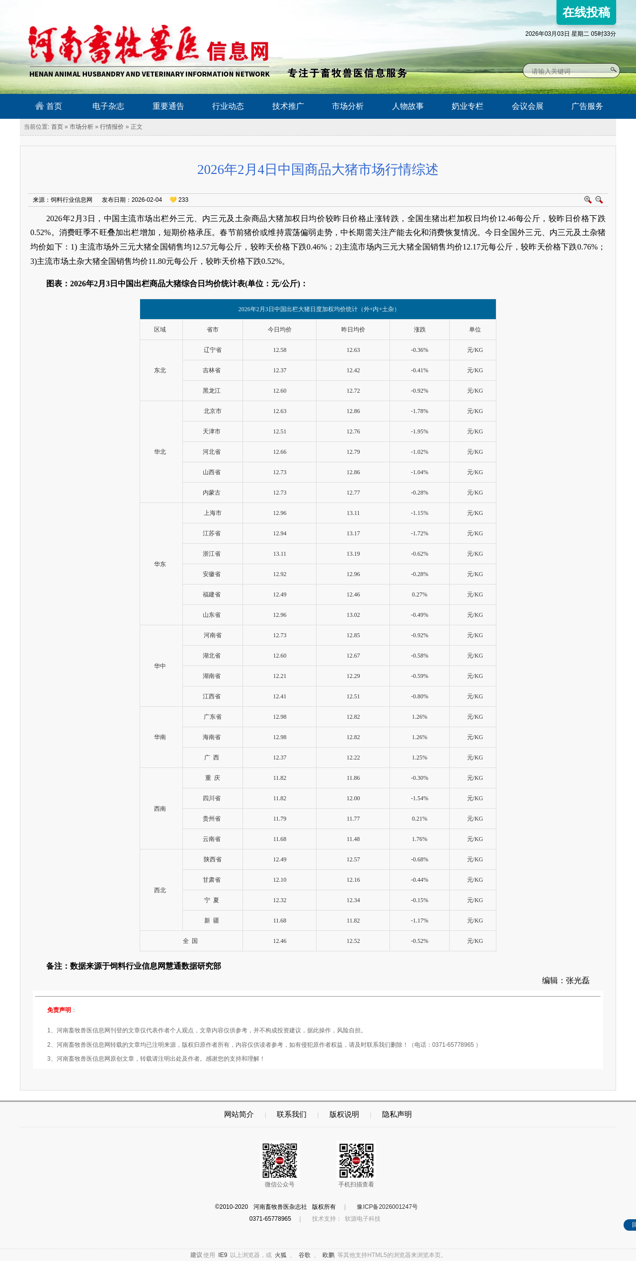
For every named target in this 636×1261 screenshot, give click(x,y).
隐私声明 (397, 1114)
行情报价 (112, 126)
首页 (48, 105)
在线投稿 (586, 12)
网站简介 (239, 1114)
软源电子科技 (363, 1218)
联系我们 (292, 1114)
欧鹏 (328, 1255)
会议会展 (528, 106)
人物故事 (408, 106)
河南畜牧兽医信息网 (138, 8)
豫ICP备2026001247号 (387, 1206)
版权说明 (344, 1114)
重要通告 (168, 106)
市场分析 (348, 106)
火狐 (281, 1255)
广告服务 (587, 106)
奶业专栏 (467, 106)
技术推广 (288, 106)
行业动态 (228, 106)
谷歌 (305, 1255)
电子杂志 (108, 106)
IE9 (222, 1255)
